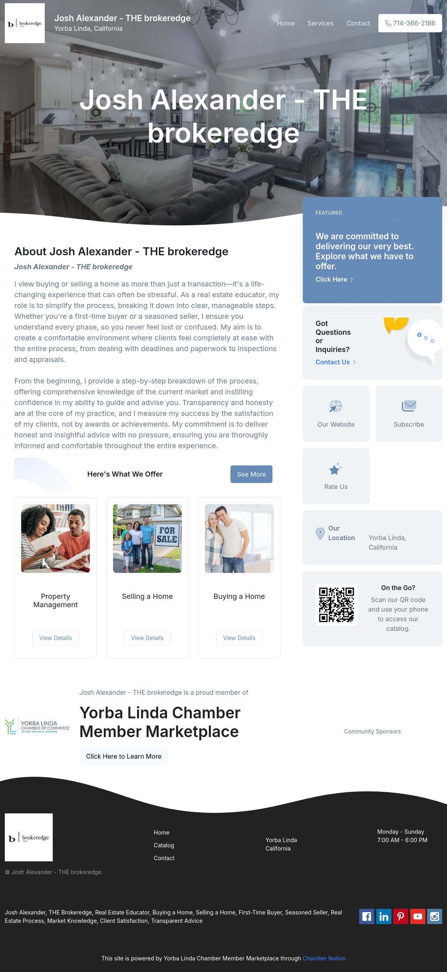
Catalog (164, 845)
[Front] (26, 23)
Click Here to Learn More (124, 756)
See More (251, 474)
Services (321, 23)
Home (286, 23)
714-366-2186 (410, 23)
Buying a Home (239, 596)
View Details (55, 637)
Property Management (55, 600)
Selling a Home (147, 596)
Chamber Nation (324, 958)
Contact (358, 23)
